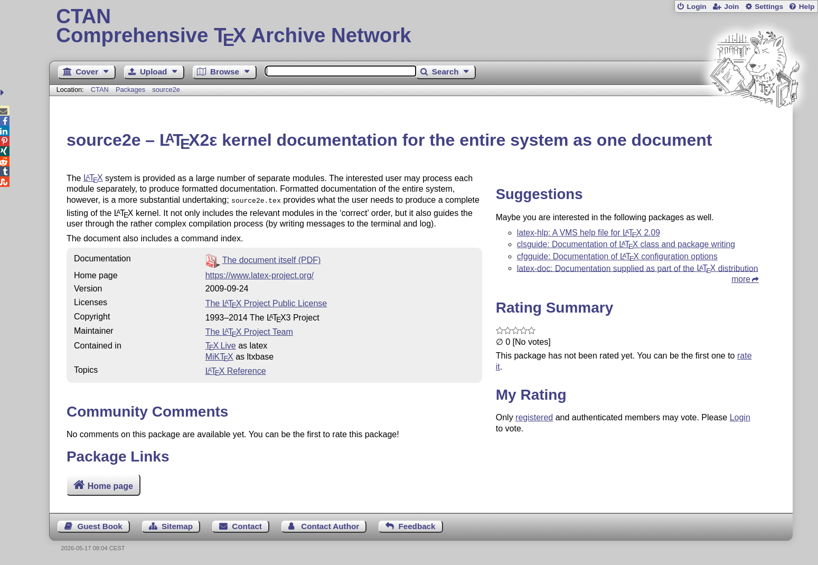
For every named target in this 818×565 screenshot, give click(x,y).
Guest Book (99, 526)
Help (807, 7)
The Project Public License (266, 302)
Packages (131, 89)
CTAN (100, 89)
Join (731, 7)
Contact (247, 526)
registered (534, 417)
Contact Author (330, 526)
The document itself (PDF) (271, 259)
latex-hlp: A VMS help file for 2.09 (588, 232)
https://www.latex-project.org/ (259, 274)
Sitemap (177, 526)
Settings (769, 7)
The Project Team (249, 330)
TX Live (220, 344)
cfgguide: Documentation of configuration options (617, 256)
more (740, 279)
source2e (166, 89)
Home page (110, 486)
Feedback (416, 526)
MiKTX (219, 355)
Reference (235, 369)
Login (696, 7)
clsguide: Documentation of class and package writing (626, 244)
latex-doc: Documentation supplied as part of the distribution (637, 267)
